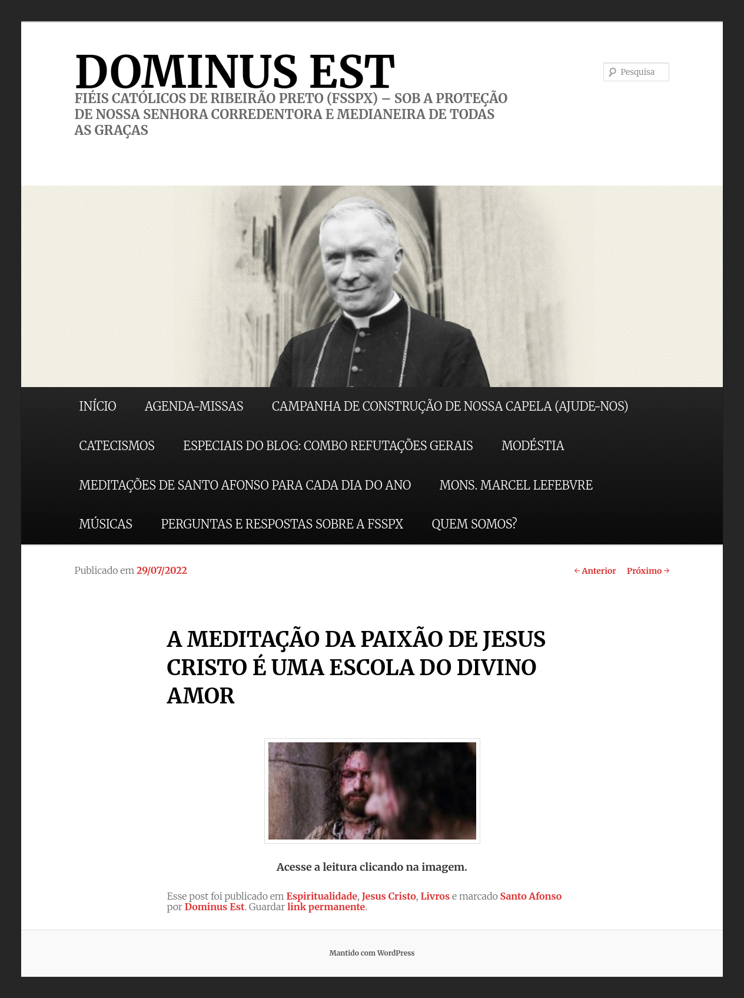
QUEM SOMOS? (474, 524)
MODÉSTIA (532, 445)
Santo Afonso (531, 896)
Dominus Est (215, 907)
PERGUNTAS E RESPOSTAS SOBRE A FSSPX (282, 524)
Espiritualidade (321, 896)
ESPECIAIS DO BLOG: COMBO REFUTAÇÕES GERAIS (328, 445)
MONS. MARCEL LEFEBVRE (516, 485)
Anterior (595, 571)
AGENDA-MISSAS (194, 406)
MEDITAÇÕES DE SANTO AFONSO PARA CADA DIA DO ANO (245, 485)
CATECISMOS (117, 445)
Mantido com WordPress (371, 953)
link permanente (326, 907)
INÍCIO (98, 406)
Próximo (648, 571)
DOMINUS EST (235, 72)
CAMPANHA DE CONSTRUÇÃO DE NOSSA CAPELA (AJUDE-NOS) (450, 406)
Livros (435, 896)
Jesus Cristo (389, 896)
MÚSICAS (105, 524)
